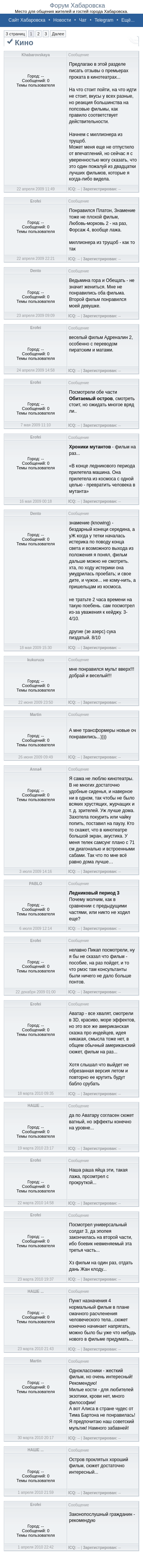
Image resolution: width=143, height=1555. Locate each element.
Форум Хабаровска (77, 5)
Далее (58, 34)
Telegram (104, 20)
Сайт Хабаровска (26, 20)
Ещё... (128, 20)
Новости (62, 20)
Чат (83, 20)
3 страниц (15, 34)
